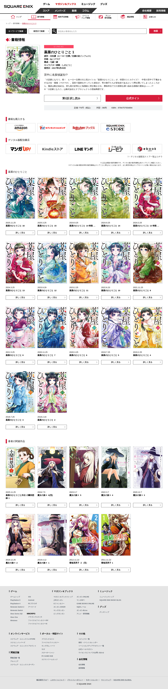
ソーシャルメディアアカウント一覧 (91, 646)
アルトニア (14, 661)
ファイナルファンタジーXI (37, 624)
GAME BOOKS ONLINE (85, 604)
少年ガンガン (58, 600)
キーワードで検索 (15, 31)
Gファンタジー (59, 604)
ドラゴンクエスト (48, 639)
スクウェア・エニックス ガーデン (22, 665)
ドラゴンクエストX (35, 617)
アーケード (32, 607)
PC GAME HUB (47, 656)
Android (31, 600)
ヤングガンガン (59, 610)
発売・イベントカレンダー (88, 642)
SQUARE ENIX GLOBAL (122, 680)
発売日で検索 (38, 31)
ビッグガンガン (59, 614)
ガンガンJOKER (59, 607)
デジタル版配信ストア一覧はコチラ (146, 156)
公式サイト (132, 98)
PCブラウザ (32, 604)
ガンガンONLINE (83, 597)
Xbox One (14, 617)
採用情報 (81, 668)
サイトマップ (106, 680)
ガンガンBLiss (82, 610)
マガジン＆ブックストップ (63, 597)
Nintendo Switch (16, 610)
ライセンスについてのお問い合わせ (91, 653)
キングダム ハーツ (48, 646)
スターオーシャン (48, 653)
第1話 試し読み (71, 98)
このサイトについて (57, 680)
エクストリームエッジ (50, 659)
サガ (43, 649)
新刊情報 (16, 23)
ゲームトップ (15, 597)
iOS (29, 597)
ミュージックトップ (106, 597)
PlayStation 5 (15, 600)
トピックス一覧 (84, 639)
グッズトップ (104, 612)
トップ (8, 23)
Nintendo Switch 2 (17, 607)
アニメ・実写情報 (83, 614)
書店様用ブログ (42, 680)
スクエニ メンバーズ (17, 642)
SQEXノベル (81, 607)
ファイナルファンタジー (50, 642)
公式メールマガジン (85, 649)
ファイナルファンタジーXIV (38, 620)
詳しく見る (20, 233)
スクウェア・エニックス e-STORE (22, 639)
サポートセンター (92, 680)
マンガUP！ (81, 600)
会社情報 (81, 665)
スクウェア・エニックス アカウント (23, 646)
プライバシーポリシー (75, 680)
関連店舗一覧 (15, 658)
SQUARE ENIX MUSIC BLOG (110, 600)
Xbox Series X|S (16, 614)
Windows (13, 620)
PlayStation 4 (15, 604)
